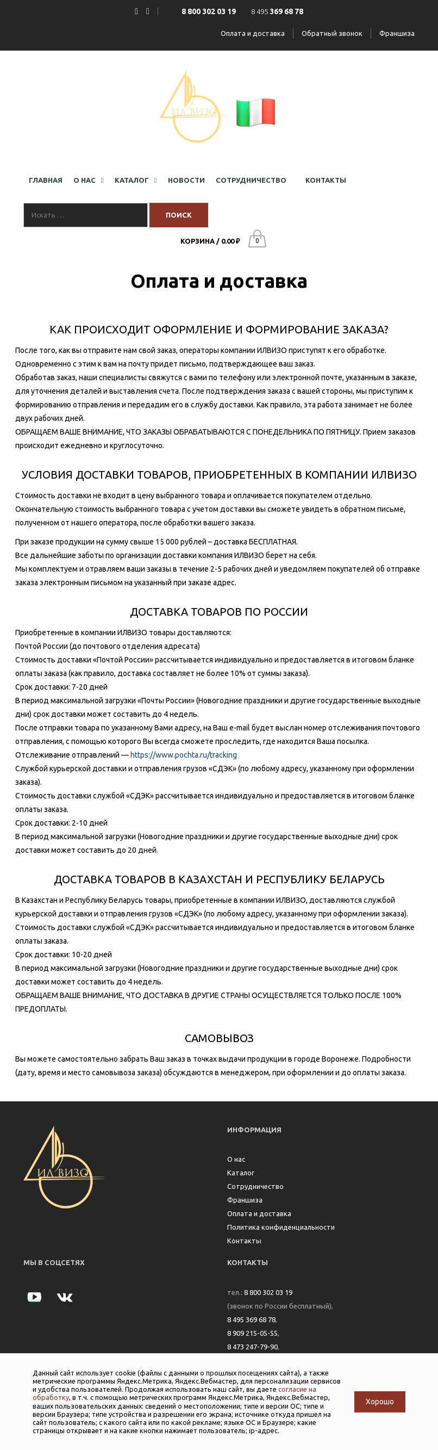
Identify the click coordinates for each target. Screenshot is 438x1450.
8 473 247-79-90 (252, 1346)
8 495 (277, 11)
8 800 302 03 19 (268, 1292)
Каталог (240, 1172)
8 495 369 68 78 (251, 1319)
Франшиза (397, 33)
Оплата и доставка (253, 33)
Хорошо (380, 1401)
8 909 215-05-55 (252, 1333)
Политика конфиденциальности (281, 1227)
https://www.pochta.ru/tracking (183, 755)
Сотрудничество (255, 1186)
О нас (236, 1159)
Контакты (244, 1240)
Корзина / (210, 241)
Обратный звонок (332, 33)
